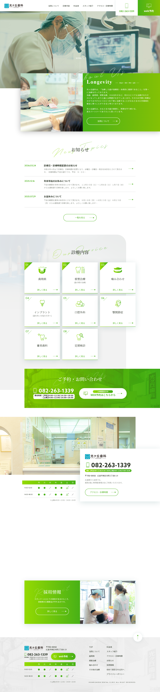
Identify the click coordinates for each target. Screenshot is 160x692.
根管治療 (92, 660)
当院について (53, 5)
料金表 (76, 5)
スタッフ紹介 (88, 5)
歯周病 (91, 656)
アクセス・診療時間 (105, 5)
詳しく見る (52, 611)
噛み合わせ (93, 665)
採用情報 (110, 665)
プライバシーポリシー (115, 674)
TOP (91, 647)
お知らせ (110, 660)
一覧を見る (80, 217)
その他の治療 (94, 669)
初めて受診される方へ (115, 669)
